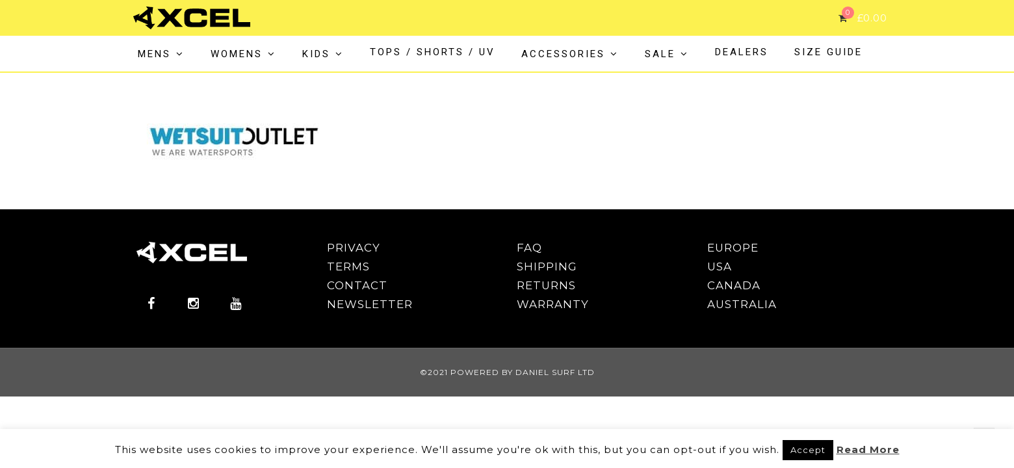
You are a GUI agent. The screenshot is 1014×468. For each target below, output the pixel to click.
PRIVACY (353, 247)
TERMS (348, 266)
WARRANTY (553, 304)
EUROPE (733, 247)
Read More (868, 449)
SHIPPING (547, 266)
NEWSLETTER (370, 304)
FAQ (529, 247)
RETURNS (546, 285)
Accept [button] (808, 450)
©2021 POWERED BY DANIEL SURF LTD (507, 372)
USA (719, 266)
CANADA (733, 285)
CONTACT (357, 285)
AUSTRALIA (742, 304)
